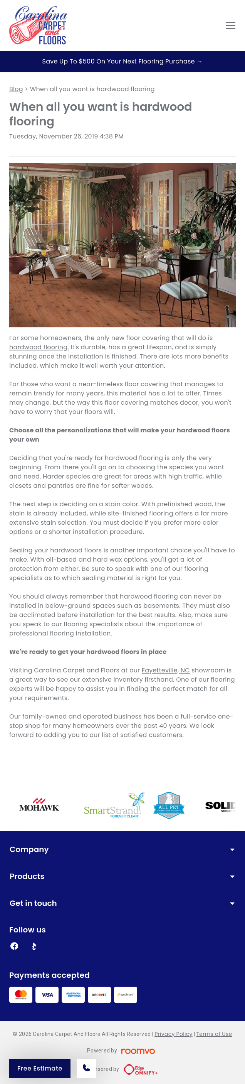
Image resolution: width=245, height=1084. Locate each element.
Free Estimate (39, 1068)
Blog (16, 89)
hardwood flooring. (39, 347)
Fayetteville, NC (166, 670)
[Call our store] (86, 1068)
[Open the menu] (231, 25)
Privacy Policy (173, 1034)
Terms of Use (214, 1034)
